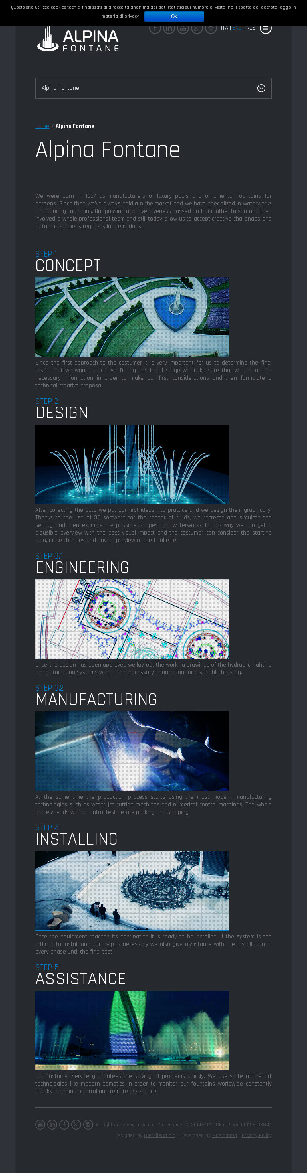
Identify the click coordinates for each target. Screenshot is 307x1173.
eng (237, 28)
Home (42, 126)
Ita (224, 28)
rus (251, 28)
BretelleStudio (159, 1135)
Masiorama (224, 1135)
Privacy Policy (257, 1135)
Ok (174, 16)
